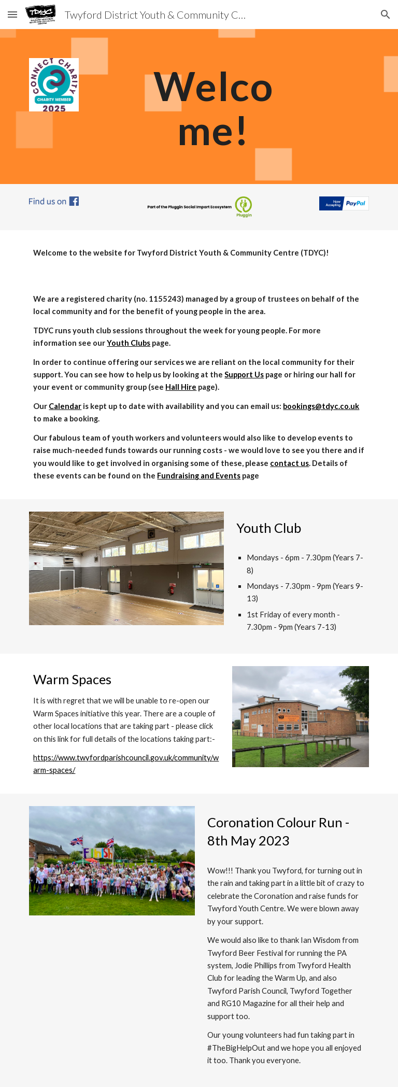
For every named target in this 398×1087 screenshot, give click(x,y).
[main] (213, 106)
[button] (12, 14)
